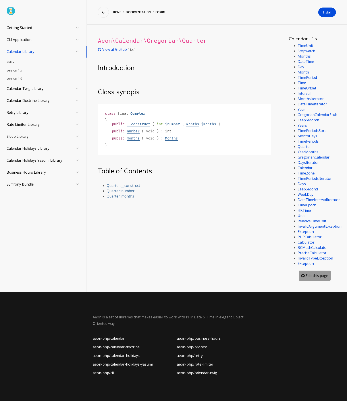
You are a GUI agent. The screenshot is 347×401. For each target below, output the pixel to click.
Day (301, 66)
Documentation (138, 12)
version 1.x (14, 70)
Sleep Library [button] (18, 136)
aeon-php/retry (190, 355)
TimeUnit (305, 45)
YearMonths (308, 151)
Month (303, 72)
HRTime (304, 210)
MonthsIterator (311, 98)
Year (301, 109)
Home (117, 12)
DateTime (306, 61)
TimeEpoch (307, 205)
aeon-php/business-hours (199, 338)
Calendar (305, 167)
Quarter (304, 146)
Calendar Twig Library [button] (25, 88)
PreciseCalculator (312, 252)
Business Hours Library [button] (26, 172)
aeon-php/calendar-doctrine (116, 347)
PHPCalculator (310, 236)
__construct (138, 124)
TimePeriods (308, 141)
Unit (301, 215)
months (133, 138)
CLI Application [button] (19, 39)
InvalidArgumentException (319, 226)
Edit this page (314, 275)
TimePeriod (307, 77)
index (10, 62)
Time (302, 82)
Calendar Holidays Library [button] (28, 148)
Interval (304, 93)
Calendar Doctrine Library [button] (28, 100)
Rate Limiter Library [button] (23, 124)
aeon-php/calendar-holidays (116, 355)
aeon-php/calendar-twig (197, 372)
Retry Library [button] (17, 112)
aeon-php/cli (103, 372)
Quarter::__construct (123, 185)
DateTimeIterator (312, 104)
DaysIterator (308, 162)
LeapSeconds (309, 120)
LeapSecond (308, 189)
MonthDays (307, 136)
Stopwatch (306, 50)
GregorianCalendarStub (317, 114)
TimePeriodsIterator (315, 178)
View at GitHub (113, 49)
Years (302, 125)
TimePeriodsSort (312, 130)
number (133, 131)
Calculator (306, 242)
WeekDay (305, 194)
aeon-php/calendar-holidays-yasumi (123, 364)
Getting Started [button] (19, 27)
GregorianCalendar (314, 157)
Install (327, 12)
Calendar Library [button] (20, 51)
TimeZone (306, 173)
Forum (160, 12)
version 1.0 (14, 78)
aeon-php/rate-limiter (195, 364)
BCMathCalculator (313, 247)
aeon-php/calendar (109, 338)
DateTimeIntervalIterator (319, 199)
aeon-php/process (192, 347)
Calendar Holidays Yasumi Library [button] (34, 160)
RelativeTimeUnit (312, 221)
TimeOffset (307, 88)
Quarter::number (121, 190)
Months (192, 124)
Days (302, 183)
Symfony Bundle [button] (20, 184)
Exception (306, 231)
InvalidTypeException (315, 258)
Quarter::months (120, 196)
